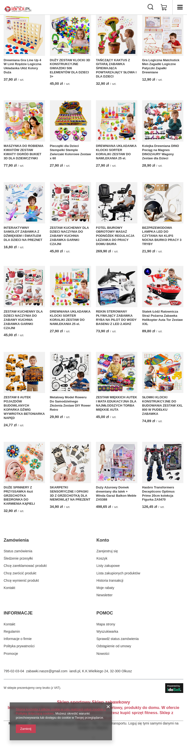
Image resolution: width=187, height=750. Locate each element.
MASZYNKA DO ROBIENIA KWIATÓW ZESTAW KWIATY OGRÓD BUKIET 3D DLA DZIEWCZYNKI (23, 152)
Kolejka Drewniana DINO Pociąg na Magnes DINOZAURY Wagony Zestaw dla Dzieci (160, 152)
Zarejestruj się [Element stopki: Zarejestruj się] (107, 551)
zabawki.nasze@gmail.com (46, 671)
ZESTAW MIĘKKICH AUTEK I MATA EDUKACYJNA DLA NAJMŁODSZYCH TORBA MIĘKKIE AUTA (116, 403)
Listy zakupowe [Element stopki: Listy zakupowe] (108, 566)
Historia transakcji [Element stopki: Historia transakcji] (109, 580)
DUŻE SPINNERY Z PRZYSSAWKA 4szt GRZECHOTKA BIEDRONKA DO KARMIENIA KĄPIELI (19, 496)
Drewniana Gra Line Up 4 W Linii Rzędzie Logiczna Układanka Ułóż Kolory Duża (22, 66)
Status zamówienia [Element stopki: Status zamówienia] (18, 551)
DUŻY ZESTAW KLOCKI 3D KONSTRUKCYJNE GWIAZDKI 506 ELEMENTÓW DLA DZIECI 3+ (70, 68)
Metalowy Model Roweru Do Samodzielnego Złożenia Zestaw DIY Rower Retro (70, 403)
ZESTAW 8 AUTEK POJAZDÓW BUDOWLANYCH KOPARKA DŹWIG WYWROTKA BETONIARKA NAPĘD (24, 407)
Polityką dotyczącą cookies (35, 713)
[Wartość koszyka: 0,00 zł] (164, 7)
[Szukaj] (150, 7)
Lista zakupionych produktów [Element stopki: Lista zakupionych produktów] (118, 573)
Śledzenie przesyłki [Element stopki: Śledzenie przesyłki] (18, 558)
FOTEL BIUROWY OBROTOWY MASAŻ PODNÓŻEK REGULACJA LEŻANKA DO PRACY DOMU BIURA (115, 236)
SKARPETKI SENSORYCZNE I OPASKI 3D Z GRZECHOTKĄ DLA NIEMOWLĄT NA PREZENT (70, 494)
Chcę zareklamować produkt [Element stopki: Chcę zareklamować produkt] (25, 566)
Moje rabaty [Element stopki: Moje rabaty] (105, 588)
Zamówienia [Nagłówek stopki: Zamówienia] (16, 540)
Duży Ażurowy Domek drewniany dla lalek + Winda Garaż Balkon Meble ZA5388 (116, 494)
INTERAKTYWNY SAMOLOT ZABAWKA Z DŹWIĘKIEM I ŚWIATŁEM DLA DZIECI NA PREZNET (23, 234)
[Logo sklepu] (18, 7)
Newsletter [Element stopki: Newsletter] (104, 595)
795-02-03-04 (14, 671)
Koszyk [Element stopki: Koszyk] (101, 558)
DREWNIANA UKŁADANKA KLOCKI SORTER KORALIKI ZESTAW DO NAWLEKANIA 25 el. (116, 152)
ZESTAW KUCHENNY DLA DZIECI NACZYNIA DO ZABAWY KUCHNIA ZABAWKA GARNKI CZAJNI (69, 236)
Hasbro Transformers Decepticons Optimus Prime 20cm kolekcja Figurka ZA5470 (158, 494)
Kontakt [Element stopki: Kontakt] (9, 588)
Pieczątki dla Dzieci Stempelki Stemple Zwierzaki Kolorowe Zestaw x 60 (70, 152)
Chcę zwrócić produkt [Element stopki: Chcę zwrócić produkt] (20, 573)
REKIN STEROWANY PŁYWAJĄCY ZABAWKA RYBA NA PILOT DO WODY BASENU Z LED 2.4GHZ (116, 318)
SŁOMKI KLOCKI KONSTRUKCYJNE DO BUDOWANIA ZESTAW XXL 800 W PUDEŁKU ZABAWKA (162, 405)
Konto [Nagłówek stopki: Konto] (102, 540)
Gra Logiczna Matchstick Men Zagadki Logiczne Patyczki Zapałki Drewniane (160, 66)
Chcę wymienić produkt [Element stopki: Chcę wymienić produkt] (21, 580)
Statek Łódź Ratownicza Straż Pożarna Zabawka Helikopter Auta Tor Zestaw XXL (162, 318)
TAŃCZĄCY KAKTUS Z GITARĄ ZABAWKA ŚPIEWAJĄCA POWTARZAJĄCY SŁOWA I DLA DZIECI (116, 68)
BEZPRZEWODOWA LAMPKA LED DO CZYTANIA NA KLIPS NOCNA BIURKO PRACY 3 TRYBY (162, 236)
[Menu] (179, 7)
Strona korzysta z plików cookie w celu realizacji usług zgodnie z (61, 709)
